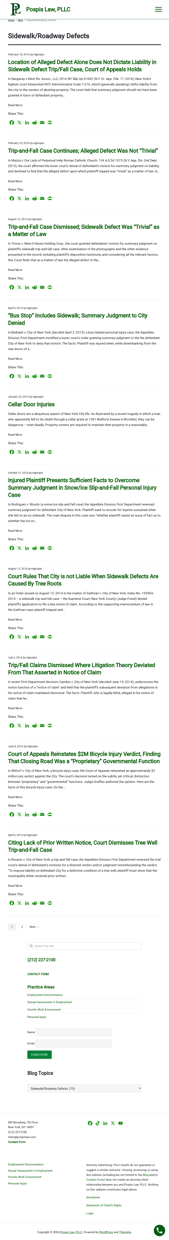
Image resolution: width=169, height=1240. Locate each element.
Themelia (125, 1232)
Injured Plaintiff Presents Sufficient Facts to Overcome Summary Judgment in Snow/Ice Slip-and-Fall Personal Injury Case (82, 487)
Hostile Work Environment (44, 1009)
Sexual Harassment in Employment (49, 1002)
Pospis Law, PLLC (71, 1232)
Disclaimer (93, 1197)
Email (69, 1043)
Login (89, 1213)
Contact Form (95, 1179)
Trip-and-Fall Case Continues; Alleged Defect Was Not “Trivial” (83, 151)
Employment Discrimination (45, 995)
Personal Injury (36, 1017)
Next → (34, 927)
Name (31, 1032)
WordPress (106, 1232)
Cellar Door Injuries (31, 404)
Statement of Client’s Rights (104, 1205)
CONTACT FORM (38, 974)
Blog (146, 1175)
